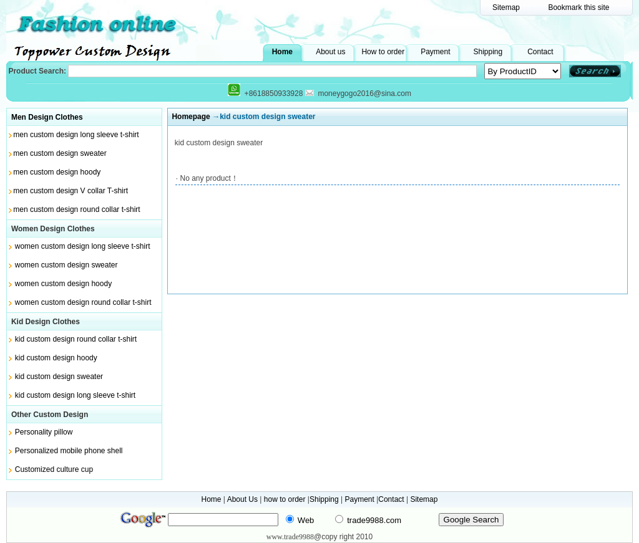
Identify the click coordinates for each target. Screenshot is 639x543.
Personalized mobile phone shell (69, 450)
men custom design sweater (59, 153)
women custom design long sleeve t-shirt (82, 246)
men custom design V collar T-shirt (70, 190)
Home (282, 51)
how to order (285, 499)
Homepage (191, 116)
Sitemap (506, 7)
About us (330, 51)
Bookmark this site (578, 7)
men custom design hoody (56, 172)
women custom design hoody (63, 283)
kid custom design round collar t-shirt (76, 339)
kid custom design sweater (59, 376)
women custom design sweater (66, 265)
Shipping (487, 51)
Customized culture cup (54, 469)
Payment (435, 51)
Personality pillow (44, 432)
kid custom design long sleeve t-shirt (75, 395)
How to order (382, 51)
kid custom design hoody (56, 357)
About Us (242, 499)
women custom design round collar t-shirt (83, 302)
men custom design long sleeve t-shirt (76, 134)
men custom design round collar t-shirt (76, 209)
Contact (540, 51)
